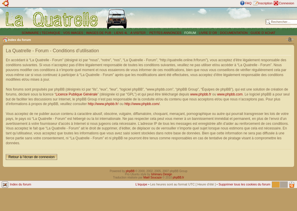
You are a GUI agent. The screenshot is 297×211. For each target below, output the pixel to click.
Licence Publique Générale (76, 94)
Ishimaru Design (161, 174)
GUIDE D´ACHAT (263, 33)
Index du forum (19, 40)
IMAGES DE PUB (98, 33)
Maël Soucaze (152, 177)
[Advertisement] (198, 19)
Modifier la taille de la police (289, 39)
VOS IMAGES (73, 33)
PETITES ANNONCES (165, 33)
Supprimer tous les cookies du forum (244, 184)
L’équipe (141, 184)
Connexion (286, 3)
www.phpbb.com (229, 94)
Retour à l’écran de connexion (31, 157)
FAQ (248, 3)
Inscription (265, 3)
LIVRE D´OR (208, 33)
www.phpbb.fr (200, 94)
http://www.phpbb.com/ (142, 104)
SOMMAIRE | (31, 33)
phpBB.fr (178, 177)
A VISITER (138, 33)
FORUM (190, 33)
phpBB (130, 171)
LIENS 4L (121, 33)
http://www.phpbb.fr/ (103, 104)
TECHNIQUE (50, 33)
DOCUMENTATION (234, 33)
